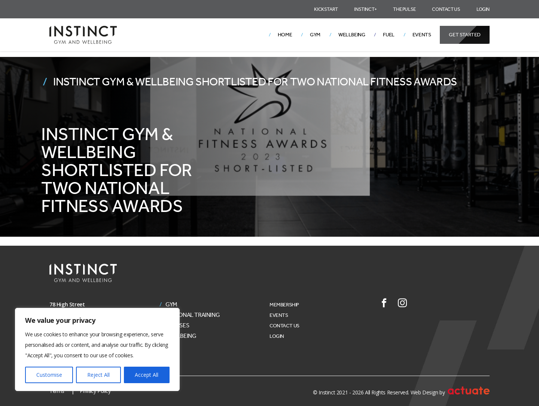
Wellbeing (351, 34)
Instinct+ (365, 9)
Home (285, 34)
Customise (49, 374)
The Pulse (404, 9)
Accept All (146, 374)
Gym (315, 34)
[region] (97, 349)
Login (483, 9)
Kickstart (326, 9)
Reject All (98, 374)
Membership (284, 305)
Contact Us (446, 9)
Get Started (465, 34)
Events (421, 34)
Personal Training (192, 315)
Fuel (388, 34)
